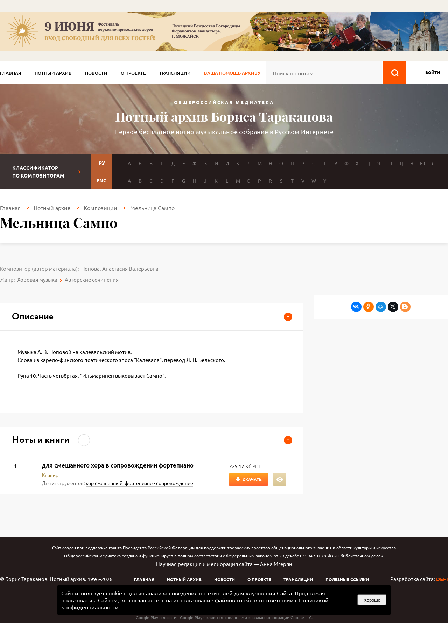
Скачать (252, 479)
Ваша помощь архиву (232, 73)
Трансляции (175, 73)
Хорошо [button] (372, 600)
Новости (96, 73)
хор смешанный (104, 483)
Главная (10, 73)
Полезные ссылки (347, 579)
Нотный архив (53, 73)
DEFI (442, 578)
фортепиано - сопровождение (159, 483)
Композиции (100, 207)
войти (432, 72)
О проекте (133, 73)
